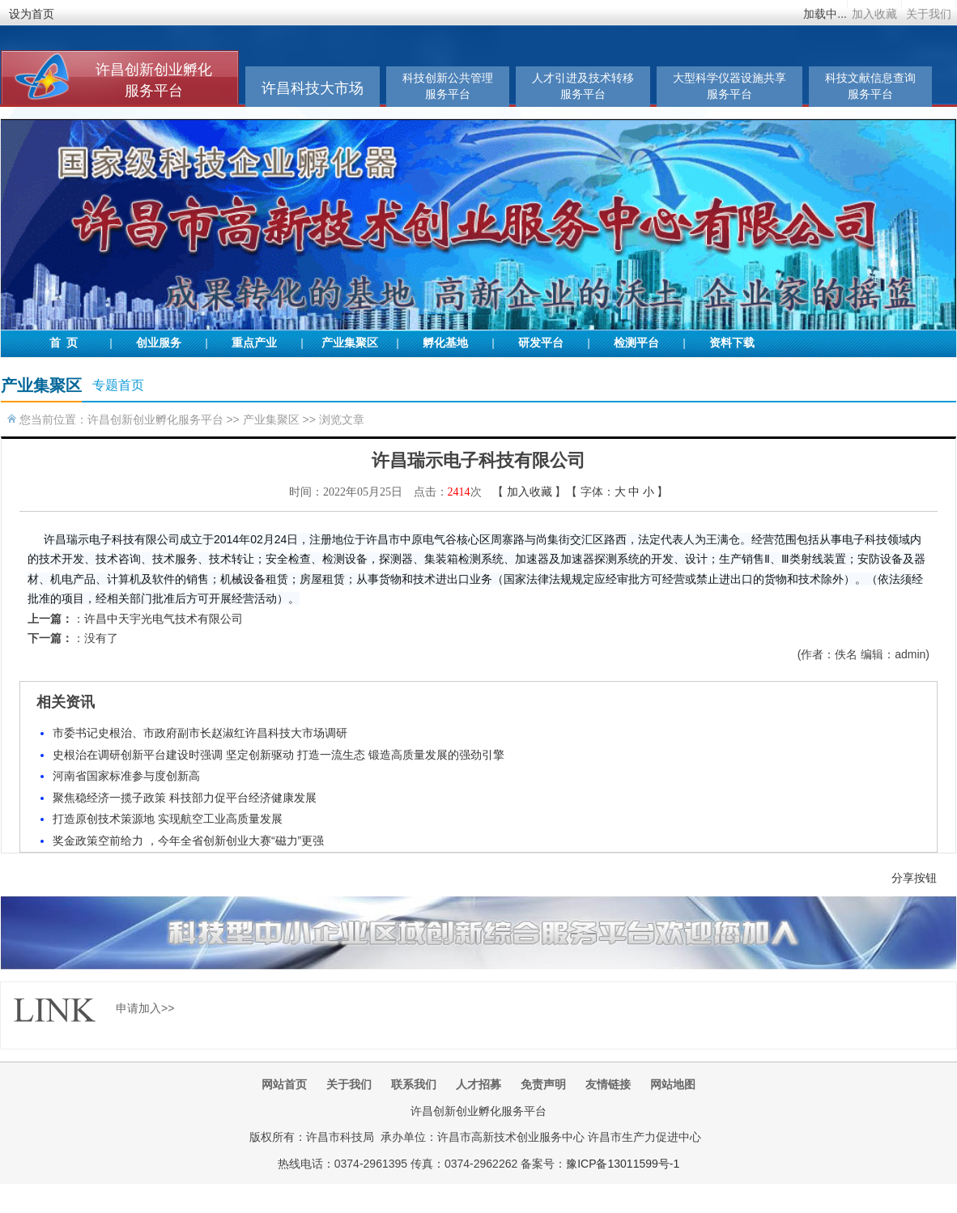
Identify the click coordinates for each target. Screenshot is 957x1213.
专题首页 (118, 385)
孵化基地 (445, 343)
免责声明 (543, 1084)
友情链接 (608, 1084)
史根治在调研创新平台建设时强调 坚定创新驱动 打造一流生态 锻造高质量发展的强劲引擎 (278, 754)
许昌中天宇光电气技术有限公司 (163, 618)
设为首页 (31, 13)
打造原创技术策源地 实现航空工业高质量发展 (168, 818)
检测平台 (636, 343)
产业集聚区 (349, 343)
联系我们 (413, 1084)
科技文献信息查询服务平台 (870, 86)
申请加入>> (145, 1008)
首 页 (63, 343)
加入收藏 (874, 13)
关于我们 (928, 13)
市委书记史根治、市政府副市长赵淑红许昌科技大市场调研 (200, 732)
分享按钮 (914, 877)
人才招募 (478, 1084)
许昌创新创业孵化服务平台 (155, 419)
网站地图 (672, 1084)
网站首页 (284, 1084)
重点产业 (254, 343)
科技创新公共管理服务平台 (447, 86)
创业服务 (158, 343)
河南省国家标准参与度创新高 (126, 775)
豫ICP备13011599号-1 (622, 1163)
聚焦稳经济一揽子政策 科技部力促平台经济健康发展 (185, 797)
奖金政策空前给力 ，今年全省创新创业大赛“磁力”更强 (188, 840)
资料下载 (732, 343)
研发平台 (541, 343)
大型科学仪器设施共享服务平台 (729, 86)
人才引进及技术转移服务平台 (583, 86)
